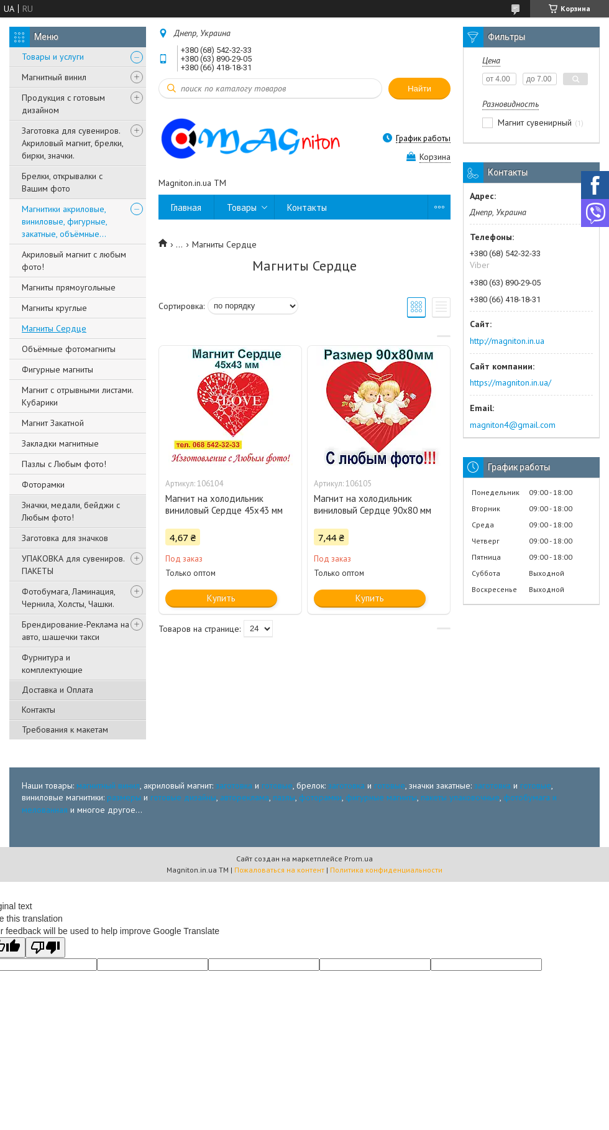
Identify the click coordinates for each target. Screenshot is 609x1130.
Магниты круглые (54, 307)
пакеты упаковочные (460, 797)
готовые (277, 785)
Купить (221, 598)
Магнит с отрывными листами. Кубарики (77, 396)
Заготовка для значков (65, 538)
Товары (242, 207)
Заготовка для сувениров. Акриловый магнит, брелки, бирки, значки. (72, 143)
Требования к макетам (65, 729)
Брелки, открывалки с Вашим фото (62, 182)
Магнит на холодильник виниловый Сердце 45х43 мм (224, 504)
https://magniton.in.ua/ (510, 382)
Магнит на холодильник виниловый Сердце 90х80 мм (372, 504)
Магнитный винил (54, 77)
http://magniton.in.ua (507, 340)
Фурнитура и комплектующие (52, 663)
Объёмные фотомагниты (69, 348)
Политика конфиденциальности (386, 869)
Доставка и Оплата (57, 689)
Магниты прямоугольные (69, 287)
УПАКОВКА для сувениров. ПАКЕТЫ (73, 565)
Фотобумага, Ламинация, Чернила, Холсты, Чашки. (68, 597)
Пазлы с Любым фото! (64, 464)
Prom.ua (358, 858)
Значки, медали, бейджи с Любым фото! (71, 511)
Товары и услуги (53, 56)
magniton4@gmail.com (513, 424)
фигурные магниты (381, 797)
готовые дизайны (183, 797)
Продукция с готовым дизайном (63, 104)
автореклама (244, 797)
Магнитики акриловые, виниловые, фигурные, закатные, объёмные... (64, 221)
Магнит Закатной (53, 422)
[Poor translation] (45, 947)
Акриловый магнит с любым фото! (74, 260)
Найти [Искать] (419, 88)
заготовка (234, 785)
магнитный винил (108, 785)
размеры (124, 797)
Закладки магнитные (60, 443)
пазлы (284, 797)
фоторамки (320, 797)
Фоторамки (43, 484)
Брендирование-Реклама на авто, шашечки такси (75, 630)
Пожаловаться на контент (279, 869)
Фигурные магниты (57, 369)
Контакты (38, 709)
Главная (186, 207)
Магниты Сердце (54, 328)
